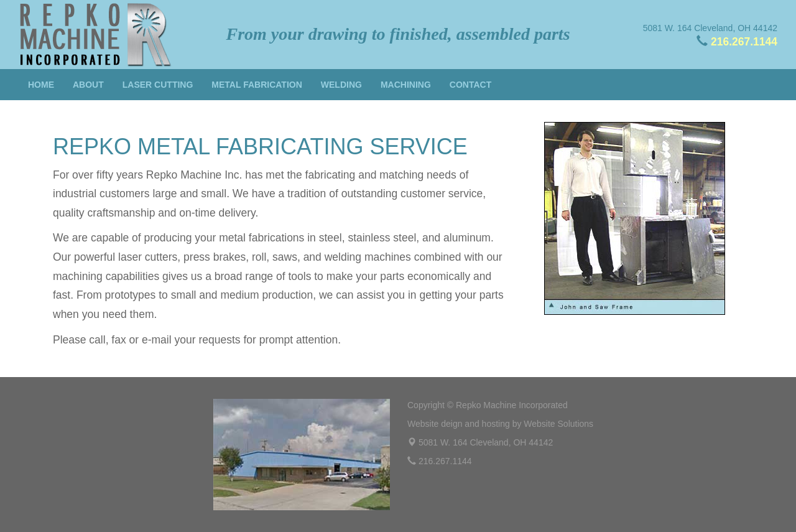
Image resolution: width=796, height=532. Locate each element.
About (88, 85)
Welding (341, 85)
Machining (406, 85)
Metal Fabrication (256, 85)
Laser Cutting (158, 85)
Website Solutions (558, 424)
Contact (470, 85)
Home (41, 85)
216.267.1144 (744, 41)
